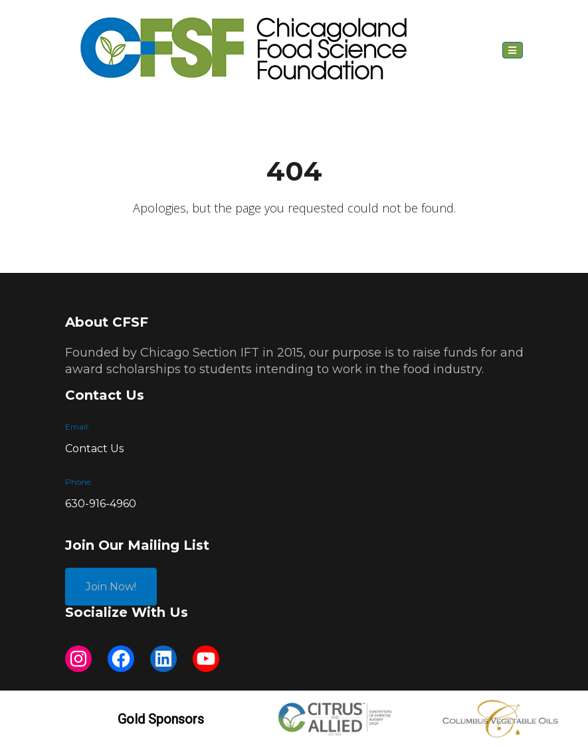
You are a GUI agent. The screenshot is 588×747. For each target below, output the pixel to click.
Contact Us (94, 448)
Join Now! (111, 586)
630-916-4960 (100, 503)
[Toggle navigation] (512, 50)
